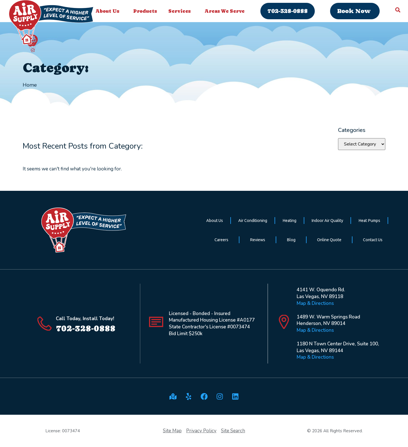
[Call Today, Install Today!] (44, 323)
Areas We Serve (226, 11)
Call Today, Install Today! (85, 318)
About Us (108, 11)
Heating (289, 220)
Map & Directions (315, 303)
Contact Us (372, 240)
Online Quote (329, 240)
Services (181, 11)
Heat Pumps (369, 220)
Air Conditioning (252, 220)
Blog (291, 240)
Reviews (257, 240)
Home (30, 85)
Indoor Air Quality (327, 220)
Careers (221, 240)
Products (145, 11)
